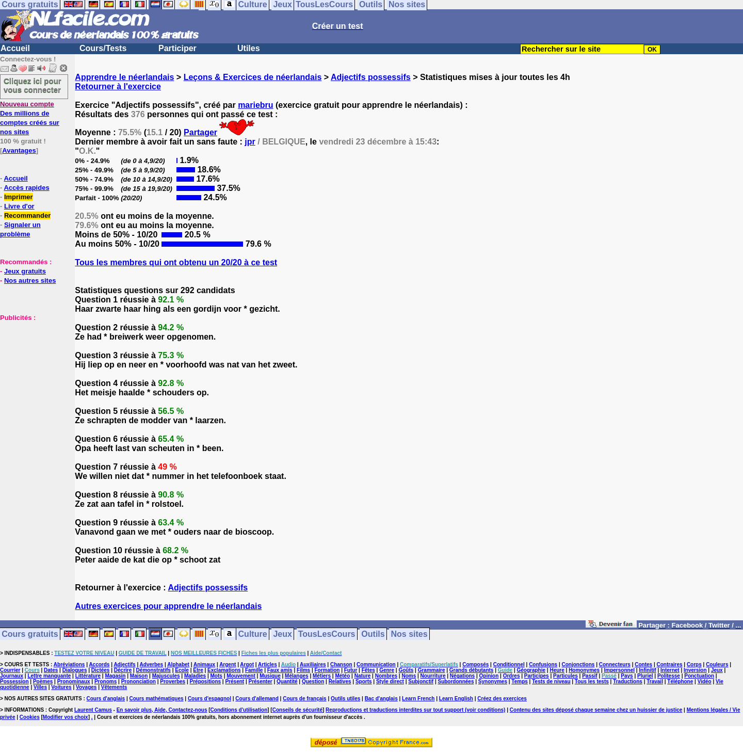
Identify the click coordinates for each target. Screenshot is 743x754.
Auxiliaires (313, 664)
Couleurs (717, 664)
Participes (536, 676)
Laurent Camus (93, 710)
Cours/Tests (102, 48)
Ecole (182, 670)
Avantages (19, 150)
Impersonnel (619, 670)
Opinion (489, 676)
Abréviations (69, 664)
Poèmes (43, 681)
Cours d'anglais (106, 698)
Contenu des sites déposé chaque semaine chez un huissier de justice (596, 710)
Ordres (511, 676)
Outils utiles (345, 698)
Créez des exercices (502, 698)
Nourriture (433, 676)
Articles (267, 664)
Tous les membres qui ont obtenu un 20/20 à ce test (176, 262)
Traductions (627, 681)
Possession (14, 681)
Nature (362, 676)
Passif (589, 676)
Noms (408, 676)
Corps (694, 664)
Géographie (530, 670)
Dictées (100, 670)
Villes (40, 687)
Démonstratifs (153, 670)
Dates (51, 670)
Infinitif (647, 670)
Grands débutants (471, 670)
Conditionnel (509, 664)
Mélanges (297, 676)
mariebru (255, 105)
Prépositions (205, 681)
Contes (643, 664)
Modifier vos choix (65, 717)
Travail (655, 681)
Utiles (248, 48)
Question (313, 681)
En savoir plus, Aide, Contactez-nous (162, 710)
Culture (252, 634)
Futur (351, 670)
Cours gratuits (30, 634)
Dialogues (74, 670)
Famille (254, 670)
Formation (327, 670)
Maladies (195, 676)
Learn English (456, 698)
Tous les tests (592, 681)
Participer (177, 48)
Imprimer (18, 197)
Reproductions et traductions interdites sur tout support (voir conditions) (415, 710)
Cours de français (304, 698)
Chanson (341, 664)
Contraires (670, 664)
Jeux (282, 634)
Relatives (340, 681)
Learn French (418, 698)
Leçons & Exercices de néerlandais (253, 77)
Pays (627, 676)
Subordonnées (456, 681)
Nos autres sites (30, 280)
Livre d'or (19, 206)
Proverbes (172, 681)
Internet (670, 670)
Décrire (123, 670)
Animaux (204, 664)
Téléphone (680, 681)
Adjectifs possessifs (371, 77)
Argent (227, 664)
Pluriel (645, 676)
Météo (342, 676)
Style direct (390, 681)
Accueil (15, 48)
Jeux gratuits (25, 271)
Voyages (86, 687)
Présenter (260, 681)
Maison (139, 676)
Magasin (115, 676)
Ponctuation (699, 676)
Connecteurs (615, 664)
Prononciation (138, 681)
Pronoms (105, 681)
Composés (475, 664)
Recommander (27, 215)
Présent (234, 681)
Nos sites (409, 634)
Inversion (695, 670)
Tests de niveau (551, 681)
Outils (372, 634)
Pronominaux (73, 681)
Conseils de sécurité (297, 710)
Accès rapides (26, 187)
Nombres (386, 676)
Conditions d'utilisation (239, 710)
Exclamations (223, 670)
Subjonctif (420, 681)
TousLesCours (327, 634)
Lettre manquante (49, 676)
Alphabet (178, 664)
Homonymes (584, 670)
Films (303, 670)
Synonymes (492, 681)
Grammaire (431, 670)
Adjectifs (124, 664)
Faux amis (280, 670)
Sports (364, 681)
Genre (386, 670)
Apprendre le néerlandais (124, 77)
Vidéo (705, 681)
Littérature (88, 676)
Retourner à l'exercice (118, 86)
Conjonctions (578, 664)
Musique (270, 676)
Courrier (10, 670)
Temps (519, 681)
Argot (247, 664)
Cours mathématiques (157, 698)
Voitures (61, 687)
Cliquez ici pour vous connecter (32, 85)
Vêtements (114, 687)
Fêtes (368, 670)
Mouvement (241, 676)
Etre (198, 670)
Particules (565, 676)
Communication (376, 664)
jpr (250, 141)
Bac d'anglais (381, 698)
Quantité (287, 681)
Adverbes (152, 664)
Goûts (405, 670)
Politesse (668, 676)
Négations (462, 676)
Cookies (30, 717)
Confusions (543, 664)
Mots (216, 676)
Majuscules (166, 676)
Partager (200, 132)
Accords (99, 664)
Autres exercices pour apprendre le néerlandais (168, 606)
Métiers (322, 676)
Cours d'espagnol (209, 698)
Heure (557, 670)
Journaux (11, 676)
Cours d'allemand (257, 698)
